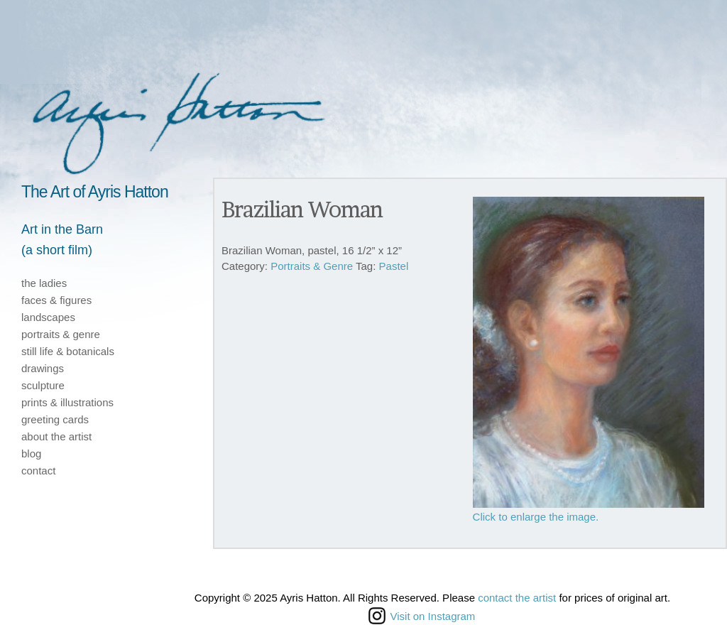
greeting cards (55, 419)
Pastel (394, 266)
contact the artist (517, 598)
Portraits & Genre (311, 266)
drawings (42, 368)
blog (31, 453)
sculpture (43, 385)
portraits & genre (60, 334)
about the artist (56, 436)
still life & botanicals (67, 351)
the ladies (44, 283)
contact (38, 470)
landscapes (48, 317)
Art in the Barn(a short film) (62, 239)
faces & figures (56, 300)
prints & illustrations (67, 402)
